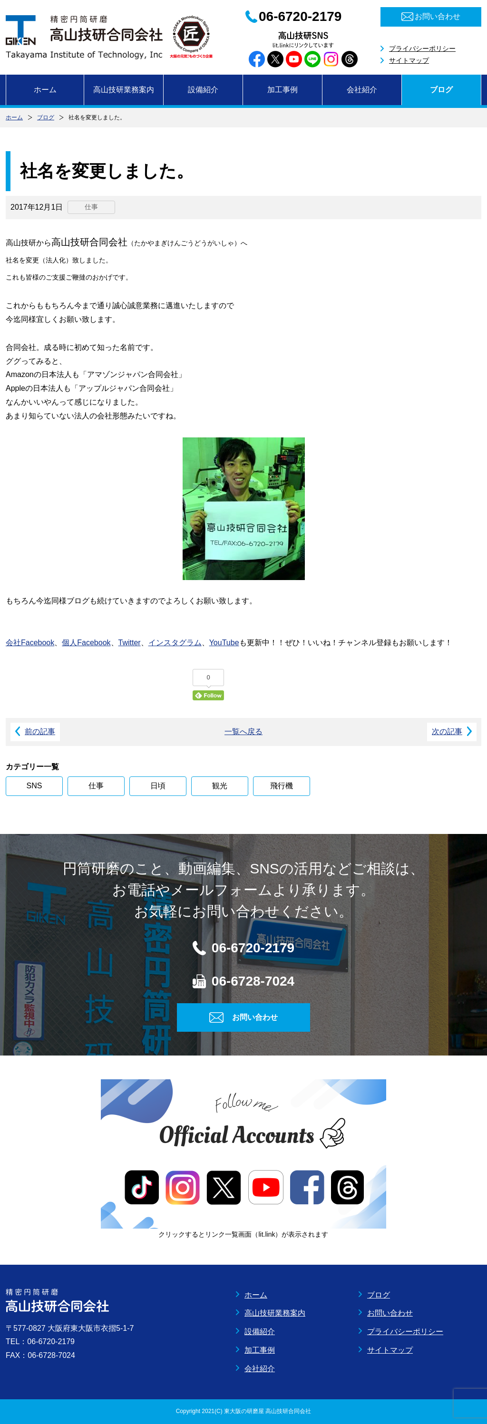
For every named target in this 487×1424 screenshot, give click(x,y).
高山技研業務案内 (123, 90)
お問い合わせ (390, 1313)
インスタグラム (175, 643)
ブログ (441, 90)
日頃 (158, 786)
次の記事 (447, 731)
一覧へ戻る (243, 731)
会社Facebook (30, 643)
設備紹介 (203, 90)
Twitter (129, 643)
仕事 (96, 786)
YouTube (224, 643)
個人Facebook (86, 643)
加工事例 (282, 90)
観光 (219, 786)
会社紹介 (362, 90)
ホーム (45, 90)
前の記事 (40, 731)
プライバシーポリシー (422, 48)
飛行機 (281, 786)
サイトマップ (409, 60)
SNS (34, 786)
